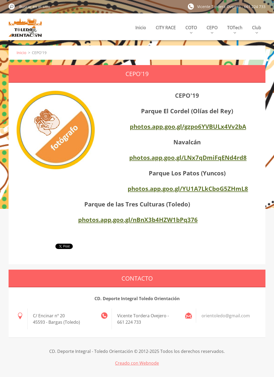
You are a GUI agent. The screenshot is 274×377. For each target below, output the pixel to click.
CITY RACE (166, 28)
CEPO (212, 29)
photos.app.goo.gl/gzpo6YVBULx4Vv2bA (188, 126)
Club (256, 29)
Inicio (140, 28)
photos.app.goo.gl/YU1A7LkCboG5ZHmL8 (188, 188)
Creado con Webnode (137, 363)
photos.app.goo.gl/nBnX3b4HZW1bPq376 (138, 220)
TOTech (235, 29)
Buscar (12, 6)
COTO (191, 29)
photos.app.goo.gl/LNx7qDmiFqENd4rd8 (188, 157)
